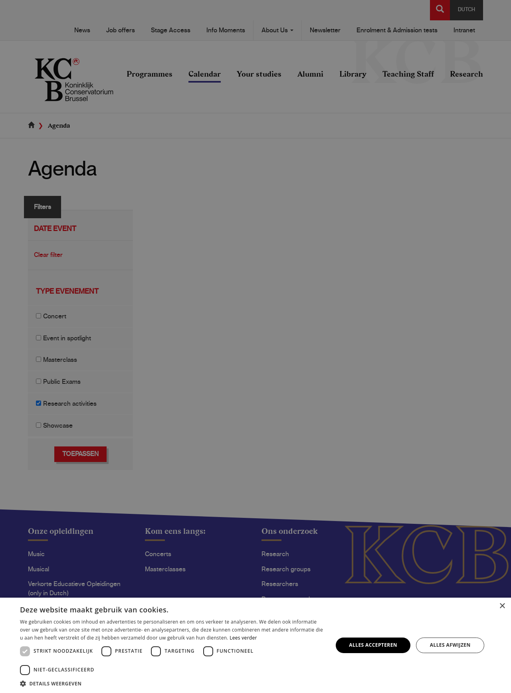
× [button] (502, 606)
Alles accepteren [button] (373, 645)
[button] (172, 683)
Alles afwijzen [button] (450, 645)
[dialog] (255, 346)
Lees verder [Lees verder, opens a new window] (243, 637)
